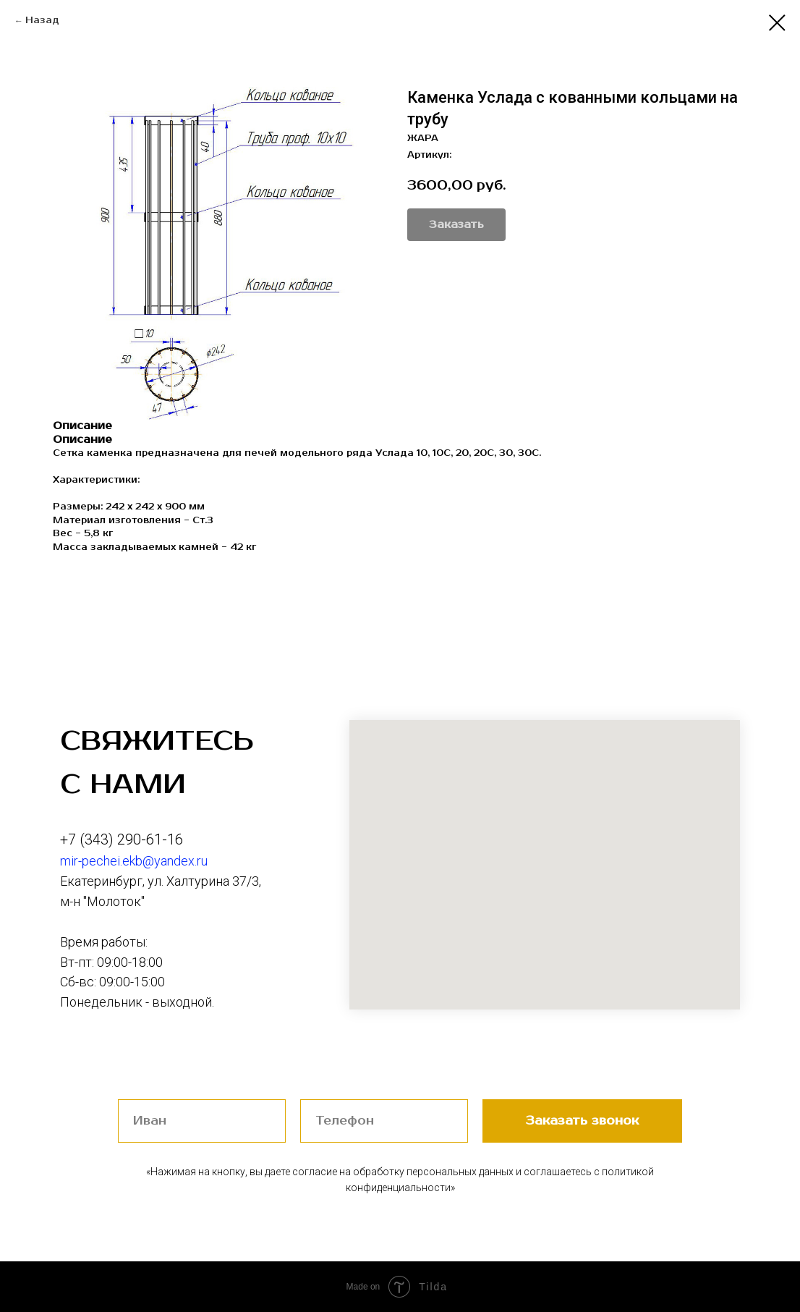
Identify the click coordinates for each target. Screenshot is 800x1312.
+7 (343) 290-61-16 (121, 839)
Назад (42, 20)
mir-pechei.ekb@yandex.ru (134, 860)
